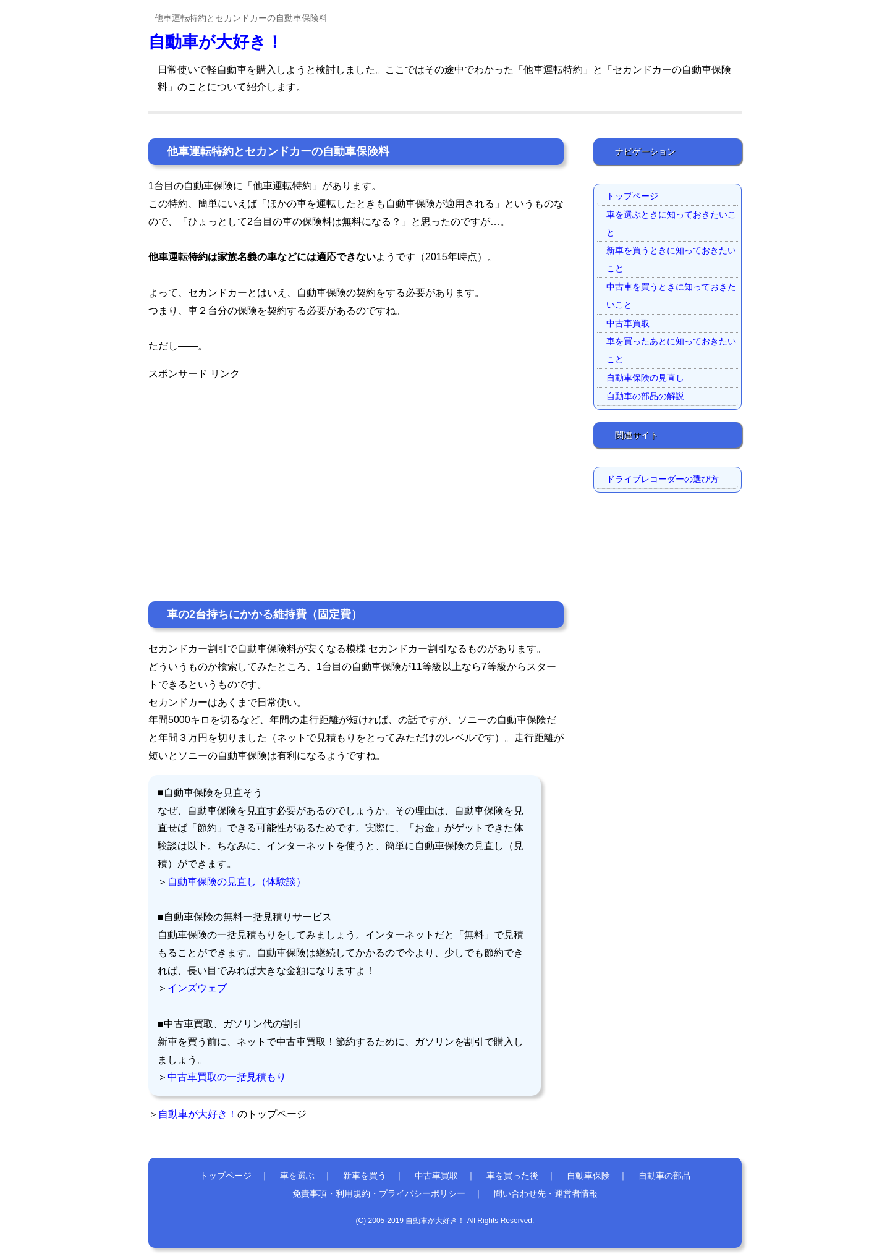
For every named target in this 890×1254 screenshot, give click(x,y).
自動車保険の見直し (645, 378)
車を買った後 (512, 1175)
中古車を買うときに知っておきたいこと (671, 296)
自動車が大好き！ (215, 41)
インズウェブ (197, 988)
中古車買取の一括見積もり (226, 1077)
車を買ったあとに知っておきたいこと (671, 350)
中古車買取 (628, 323)
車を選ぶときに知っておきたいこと (671, 223)
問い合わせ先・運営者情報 (546, 1193)
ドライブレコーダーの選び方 (662, 479)
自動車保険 (588, 1175)
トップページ (632, 196)
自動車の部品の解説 (645, 396)
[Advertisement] (356, 469)
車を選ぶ (297, 1175)
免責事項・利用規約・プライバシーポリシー (378, 1193)
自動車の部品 (664, 1175)
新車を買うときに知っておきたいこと (671, 259)
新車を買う (364, 1175)
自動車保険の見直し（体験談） (236, 881)
